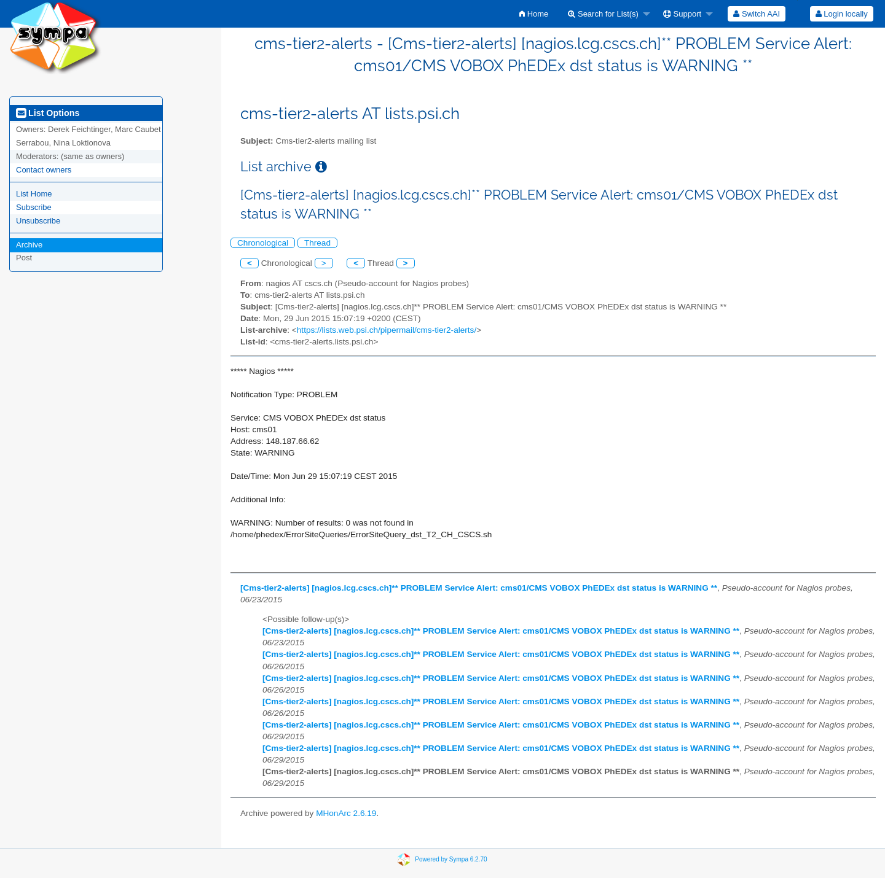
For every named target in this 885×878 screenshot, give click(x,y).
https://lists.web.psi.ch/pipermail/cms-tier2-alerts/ (386, 330)
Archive (29, 244)
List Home (34, 193)
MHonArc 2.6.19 (346, 813)
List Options (47, 113)
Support (682, 13)
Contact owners (43, 169)
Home (533, 13)
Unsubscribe (38, 220)
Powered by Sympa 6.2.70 (451, 859)
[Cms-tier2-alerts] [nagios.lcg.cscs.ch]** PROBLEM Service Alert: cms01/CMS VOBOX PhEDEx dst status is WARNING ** (478, 587)
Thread (317, 242)
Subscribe (34, 207)
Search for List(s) (603, 13)
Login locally (842, 13)
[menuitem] (533, 14)
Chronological (262, 242)
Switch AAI (756, 13)
